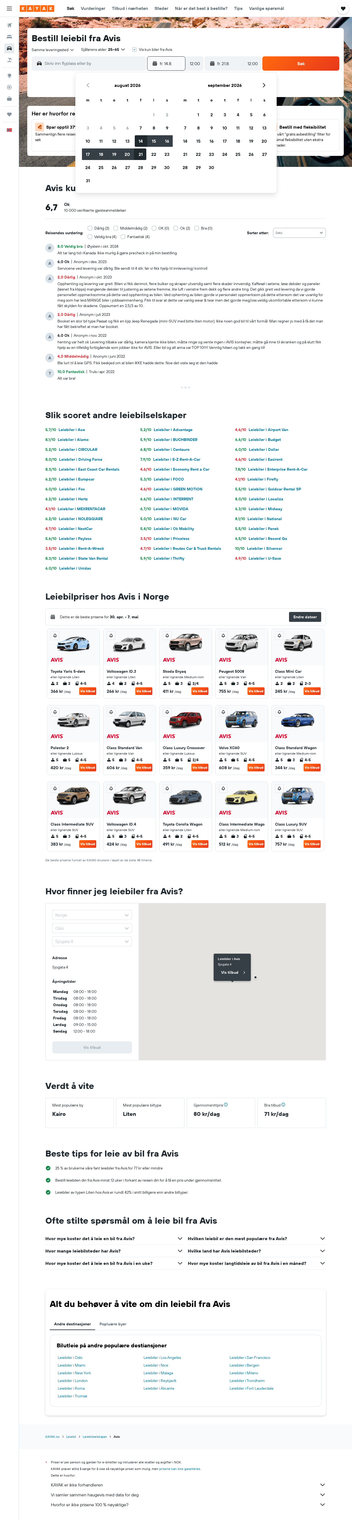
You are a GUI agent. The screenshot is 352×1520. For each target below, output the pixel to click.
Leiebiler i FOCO (162, 479)
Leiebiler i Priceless (164, 538)
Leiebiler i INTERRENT (166, 498)
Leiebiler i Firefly (256, 479)
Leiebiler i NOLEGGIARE (74, 518)
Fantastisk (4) (138, 236)
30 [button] (167, 167)
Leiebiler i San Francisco (250, 1357)
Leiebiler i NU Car (163, 518)
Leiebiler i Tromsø (72, 1396)
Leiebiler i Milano (244, 1372)
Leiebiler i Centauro (164, 449)
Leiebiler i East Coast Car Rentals (82, 469)
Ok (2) (185, 228)
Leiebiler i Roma (71, 1388)
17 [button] (88, 154)
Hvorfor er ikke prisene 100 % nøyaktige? (188, 1504)
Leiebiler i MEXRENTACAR (75, 508)
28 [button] (140, 167)
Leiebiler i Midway (258, 508)
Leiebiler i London (73, 1380)
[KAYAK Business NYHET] (9, 98)
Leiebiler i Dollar (257, 449)
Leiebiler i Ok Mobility (167, 528)
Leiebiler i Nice (156, 1365)
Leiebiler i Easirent (258, 459)
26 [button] (114, 167)
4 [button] (101, 128)
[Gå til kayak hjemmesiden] (37, 8)
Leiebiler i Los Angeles (162, 1357)
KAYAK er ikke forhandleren (188, 1485)
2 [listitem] (54, 683)
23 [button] (166, 154)
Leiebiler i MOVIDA (164, 508)
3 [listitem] (179, 683)
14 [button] (141, 141)
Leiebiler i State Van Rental (76, 558)
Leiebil (71, 1437)
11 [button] (101, 141)
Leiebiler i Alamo (67, 439)
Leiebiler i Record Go (261, 538)
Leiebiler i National (258, 518)
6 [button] (127, 128)
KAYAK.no (52, 1437)
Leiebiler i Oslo (70, 1357)
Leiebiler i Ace (65, 429)
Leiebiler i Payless (68, 538)
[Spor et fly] (9, 87)
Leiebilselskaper (95, 1437)
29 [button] (153, 167)
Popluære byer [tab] (113, 1324)
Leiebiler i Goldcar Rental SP (268, 489)
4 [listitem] (110, 683)
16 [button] (167, 141)
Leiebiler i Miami (71, 1365)
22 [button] (153, 154)
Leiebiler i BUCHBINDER (168, 439)
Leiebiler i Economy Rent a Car (174, 469)
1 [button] (154, 114)
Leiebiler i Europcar (69, 479)
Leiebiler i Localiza (259, 498)
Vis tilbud (87, 691)
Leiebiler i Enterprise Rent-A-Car (271, 469)
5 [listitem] (166, 683)
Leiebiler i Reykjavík (160, 1380)
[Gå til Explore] (9, 75)
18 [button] (101, 154)
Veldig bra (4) (105, 236)
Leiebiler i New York (74, 1372)
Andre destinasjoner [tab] (72, 1324)
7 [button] (140, 128)
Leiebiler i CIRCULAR (71, 449)
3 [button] (88, 128)
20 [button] (127, 154)
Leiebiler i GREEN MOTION (171, 489)
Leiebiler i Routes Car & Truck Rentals (180, 548)
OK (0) (163, 228)
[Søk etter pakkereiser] (9, 59)
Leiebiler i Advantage (166, 429)
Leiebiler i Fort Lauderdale (252, 1388)
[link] (92, 1047)
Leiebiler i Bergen (244, 1365)
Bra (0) (206, 228)
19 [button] (114, 154)
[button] (9, 8)
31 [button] (88, 180)
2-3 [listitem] (305, 683)
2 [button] (167, 114)
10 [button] (88, 141)
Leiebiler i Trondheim (247, 1380)
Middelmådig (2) (133, 228)
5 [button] (114, 128)
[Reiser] (9, 114)
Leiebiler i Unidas (68, 568)
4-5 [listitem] (80, 683)
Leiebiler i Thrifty (162, 558)
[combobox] (53, 50)
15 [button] (154, 141)
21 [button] (141, 154)
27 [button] (127, 167)
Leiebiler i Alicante (159, 1388)
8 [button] (154, 128)
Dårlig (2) (101, 228)
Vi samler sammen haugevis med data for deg (188, 1494)
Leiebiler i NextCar (68, 528)
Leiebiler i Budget (258, 439)
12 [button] (114, 141)
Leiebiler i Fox (65, 489)
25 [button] (100, 167)
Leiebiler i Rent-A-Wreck (74, 548)
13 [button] (127, 141)
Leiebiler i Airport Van (261, 429)
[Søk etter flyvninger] (9, 25)
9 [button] (167, 128)
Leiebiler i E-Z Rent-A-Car (170, 459)
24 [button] (87, 167)
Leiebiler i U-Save (258, 558)
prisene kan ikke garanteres (179, 1469)
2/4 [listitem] (193, 683)
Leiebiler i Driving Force (73, 459)
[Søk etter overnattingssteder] (9, 36)
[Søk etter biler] (9, 48)
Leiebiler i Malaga (158, 1372)
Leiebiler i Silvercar (258, 548)
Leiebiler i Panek (257, 528)
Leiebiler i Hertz (66, 498)
